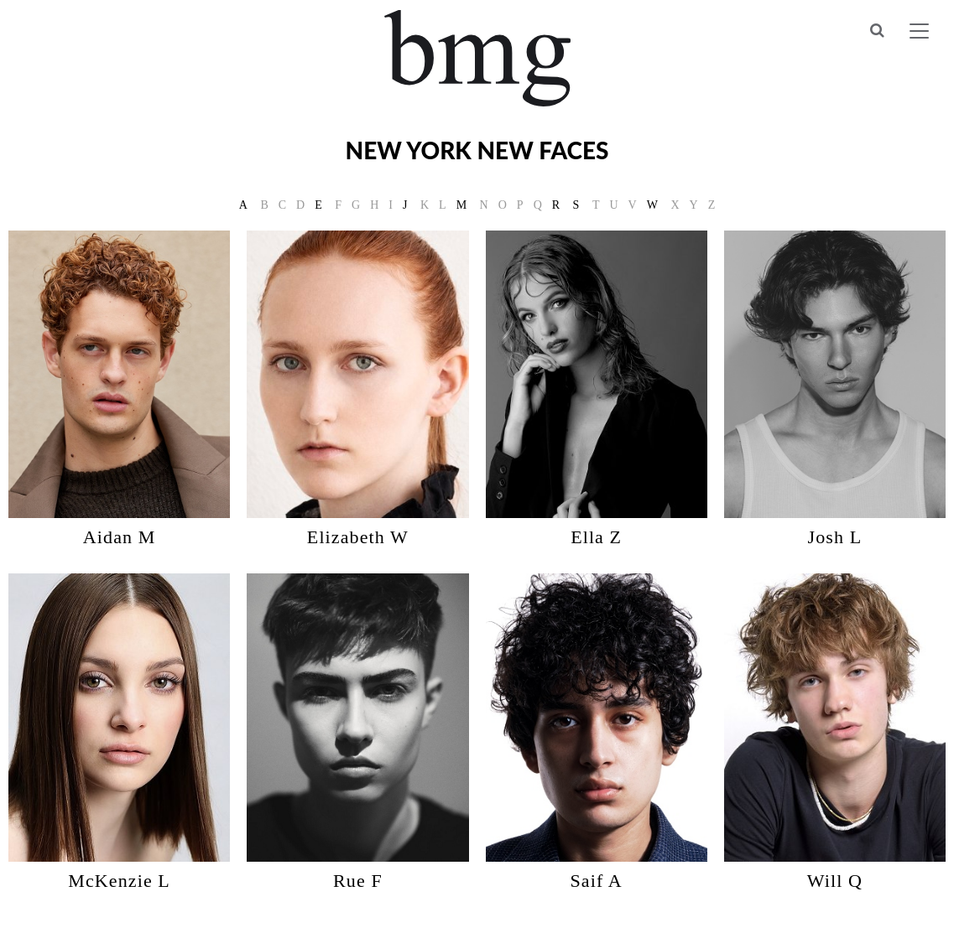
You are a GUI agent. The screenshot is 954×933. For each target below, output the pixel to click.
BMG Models (477, 58)
